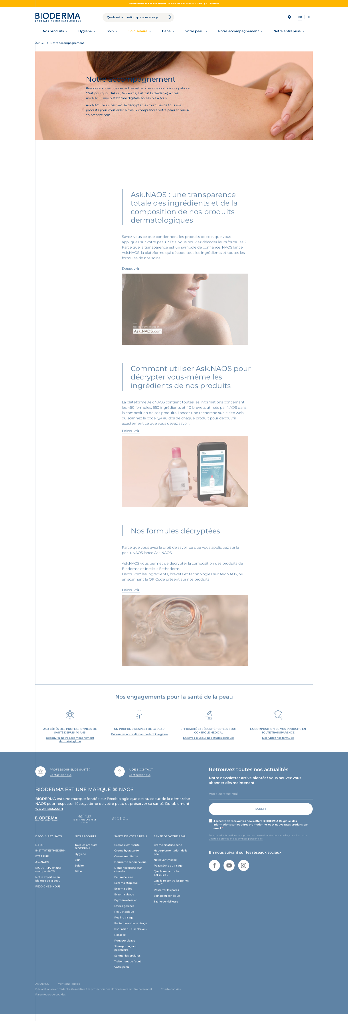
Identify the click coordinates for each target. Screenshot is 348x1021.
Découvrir (131, 274)
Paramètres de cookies (50, 1000)
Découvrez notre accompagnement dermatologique (70, 745)
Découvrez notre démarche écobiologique (139, 739)
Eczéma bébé (123, 894)
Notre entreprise (287, 31)
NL (308, 17)
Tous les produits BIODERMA (86, 852)
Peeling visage (123, 923)
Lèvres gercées (124, 911)
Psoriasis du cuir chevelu (130, 934)
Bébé (166, 31)
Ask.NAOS (42, 867)
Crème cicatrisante (127, 850)
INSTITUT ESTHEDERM (50, 856)
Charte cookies (171, 994)
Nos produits (53, 31)
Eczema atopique (126, 888)
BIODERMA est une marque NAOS (48, 875)
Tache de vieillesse (166, 907)
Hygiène (85, 31)
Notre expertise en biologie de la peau (47, 884)
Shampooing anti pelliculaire (125, 953)
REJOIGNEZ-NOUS (47, 892)
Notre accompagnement (238, 31)
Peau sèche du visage (168, 871)
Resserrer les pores (166, 895)
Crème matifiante (126, 862)
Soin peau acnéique (167, 901)
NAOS (39, 850)
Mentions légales (69, 989)
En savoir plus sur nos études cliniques (208, 743)
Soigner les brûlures (127, 961)
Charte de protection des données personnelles (236, 844)
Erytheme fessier (125, 905)
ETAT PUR (42, 862)
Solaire (79, 871)
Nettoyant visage (165, 865)
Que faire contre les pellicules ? (167, 878)
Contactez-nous (60, 780)
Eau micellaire (123, 882)
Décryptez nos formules (278, 743)
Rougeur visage (124, 946)
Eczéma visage (124, 900)
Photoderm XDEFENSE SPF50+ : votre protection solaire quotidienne (174, 3)
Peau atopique (124, 917)
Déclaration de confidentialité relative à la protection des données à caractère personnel (93, 994)
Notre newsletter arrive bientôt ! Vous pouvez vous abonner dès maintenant (255, 785)
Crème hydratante (126, 856)
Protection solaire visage (130, 929)
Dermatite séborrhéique (130, 867)
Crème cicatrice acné (168, 850)
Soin (110, 31)
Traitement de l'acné (127, 966)
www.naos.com (49, 814)
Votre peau (194, 31)
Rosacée (120, 940)
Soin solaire (138, 31)
